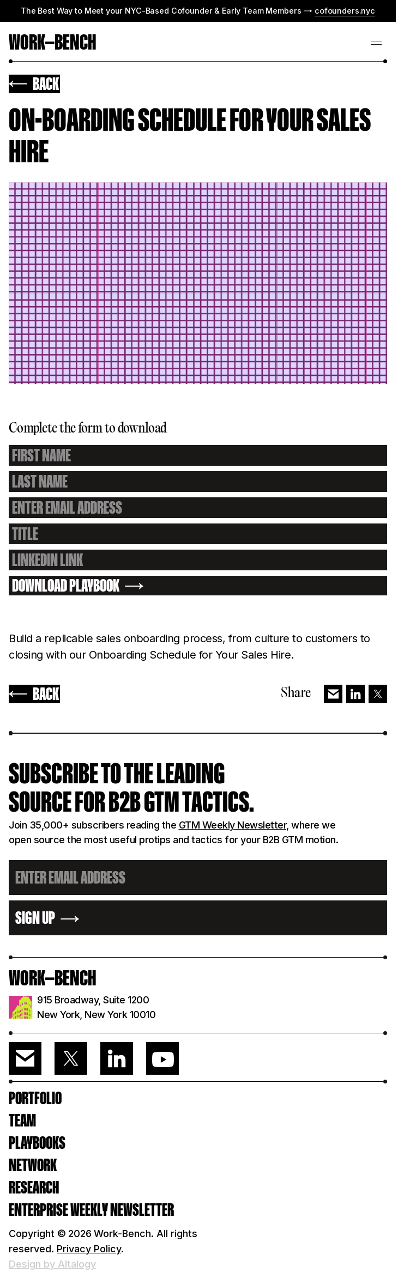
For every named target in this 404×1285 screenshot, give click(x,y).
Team (22, 1120)
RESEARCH (34, 1187)
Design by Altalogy (52, 1264)
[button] (376, 41)
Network (33, 1165)
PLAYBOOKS (37, 1143)
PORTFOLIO (35, 1098)
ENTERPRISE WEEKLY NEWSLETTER (91, 1210)
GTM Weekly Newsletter (233, 825)
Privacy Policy (89, 1248)
